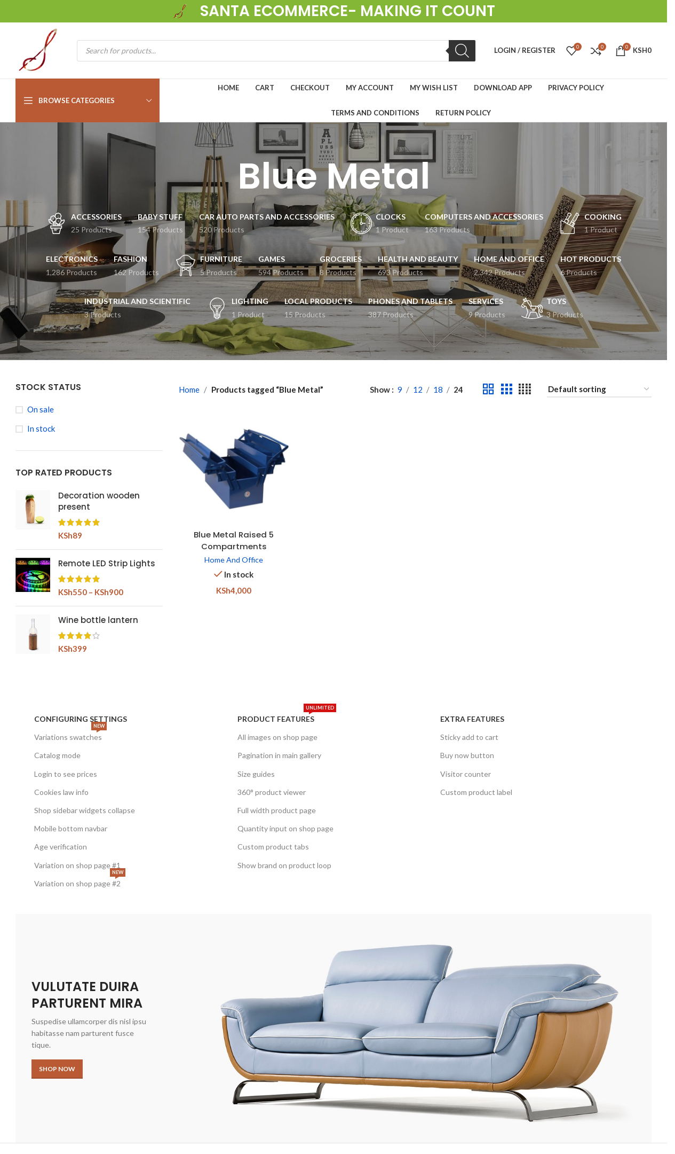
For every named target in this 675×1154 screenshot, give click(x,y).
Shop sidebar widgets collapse (84, 810)
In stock (41, 428)
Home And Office (233, 559)
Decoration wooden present (99, 501)
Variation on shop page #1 (77, 865)
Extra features (472, 718)
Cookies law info (61, 792)
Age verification (60, 846)
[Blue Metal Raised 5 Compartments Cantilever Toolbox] (234, 469)
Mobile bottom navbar (70, 828)
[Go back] (224, 176)
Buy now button (467, 755)
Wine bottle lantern (98, 620)
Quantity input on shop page (285, 828)
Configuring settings (80, 718)
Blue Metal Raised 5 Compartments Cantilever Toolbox (233, 545)
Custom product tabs (273, 846)
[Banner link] (333, 1028)
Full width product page (276, 810)
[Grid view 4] (525, 389)
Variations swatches (70, 735)
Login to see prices (65, 773)
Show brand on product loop (284, 865)
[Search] (462, 50)
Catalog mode (57, 755)
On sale (40, 409)
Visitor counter (465, 773)
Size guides (256, 773)
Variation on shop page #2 (79, 881)
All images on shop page (277, 737)
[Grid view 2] (488, 389)
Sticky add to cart (469, 737)
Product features (286, 716)
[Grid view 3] (506, 389)
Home (189, 389)
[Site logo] (180, 10)
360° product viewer (271, 792)
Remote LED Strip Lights (106, 563)
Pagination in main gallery (279, 755)
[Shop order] (599, 389)
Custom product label (476, 792)
